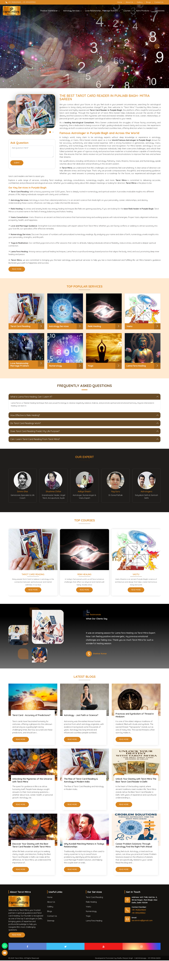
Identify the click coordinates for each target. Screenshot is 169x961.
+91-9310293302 (29, 2)
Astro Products (144, 10)
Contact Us (158, 2)
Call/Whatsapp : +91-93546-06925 (147, 959)
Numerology (91, 912)
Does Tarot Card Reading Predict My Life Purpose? (35, 431)
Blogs (148, 2)
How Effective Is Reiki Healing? (25, 415)
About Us (129, 2)
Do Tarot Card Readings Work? (25, 423)
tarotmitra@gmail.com (142, 921)
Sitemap (50, 921)
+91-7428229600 (14, 2)
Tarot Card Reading (33, 575)
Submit (16, 163)
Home (119, 2)
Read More (17, 270)
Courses (128, 10)
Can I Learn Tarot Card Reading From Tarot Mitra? (35, 439)
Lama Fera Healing (94, 921)
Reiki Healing (84, 575)
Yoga (88, 916)
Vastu (136, 575)
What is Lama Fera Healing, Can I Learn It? (31, 396)
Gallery (139, 2)
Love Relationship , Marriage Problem (102, 10)
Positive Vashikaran (50, 10)
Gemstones (160, 10)
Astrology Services (72, 10)
